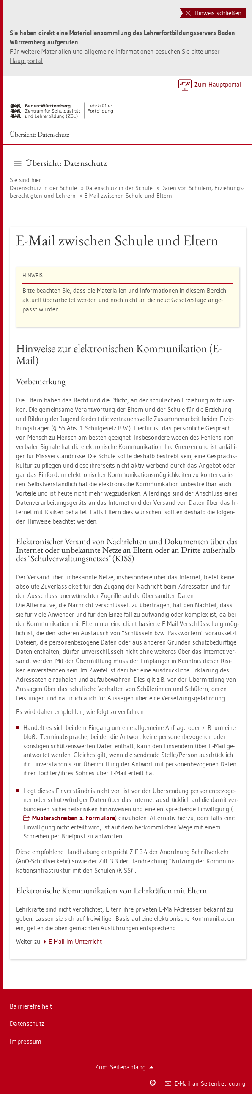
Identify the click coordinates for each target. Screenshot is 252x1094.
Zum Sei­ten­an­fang (124, 1067)
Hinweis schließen (213, 13)
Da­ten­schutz (27, 1024)
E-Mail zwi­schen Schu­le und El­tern (128, 195)
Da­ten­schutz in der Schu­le (43, 188)
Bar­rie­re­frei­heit (31, 1006)
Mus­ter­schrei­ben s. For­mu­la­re (73, 818)
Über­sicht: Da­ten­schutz (39, 134)
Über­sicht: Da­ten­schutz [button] (60, 162)
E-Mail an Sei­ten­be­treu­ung (205, 1083)
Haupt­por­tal (26, 61)
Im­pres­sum (26, 1041)
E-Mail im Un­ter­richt (75, 941)
